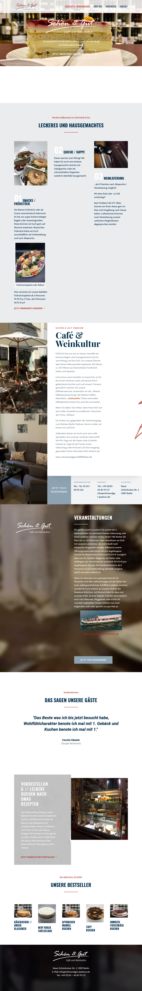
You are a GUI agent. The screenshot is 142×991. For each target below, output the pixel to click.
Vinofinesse (111, 7)
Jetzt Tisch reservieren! (59, 490)
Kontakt (124, 7)
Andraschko (74, 398)
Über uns (97, 7)
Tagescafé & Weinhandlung (77, 7)
